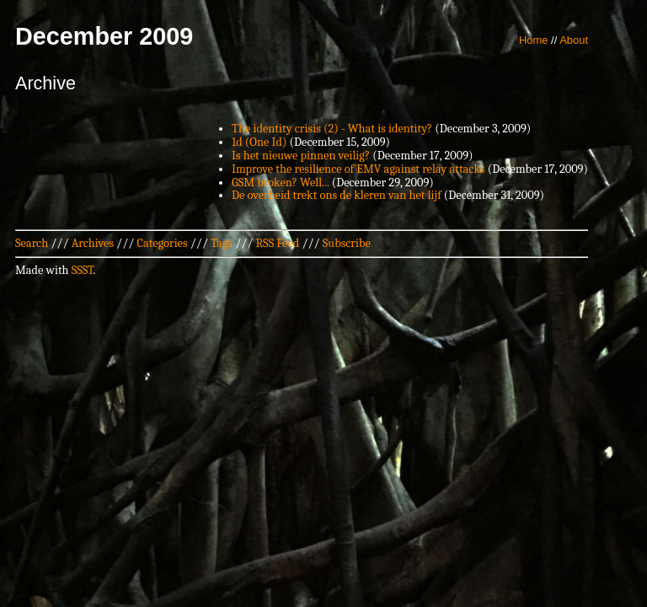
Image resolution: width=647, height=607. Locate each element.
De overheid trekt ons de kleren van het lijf (336, 195)
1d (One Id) (259, 142)
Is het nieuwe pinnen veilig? (301, 155)
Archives (93, 243)
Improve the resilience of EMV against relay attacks (358, 169)
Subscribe (347, 243)
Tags (222, 243)
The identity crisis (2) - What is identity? (332, 128)
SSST (83, 270)
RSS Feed (278, 243)
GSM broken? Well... (280, 182)
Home (533, 40)
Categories (161, 243)
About (573, 40)
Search (31, 243)
